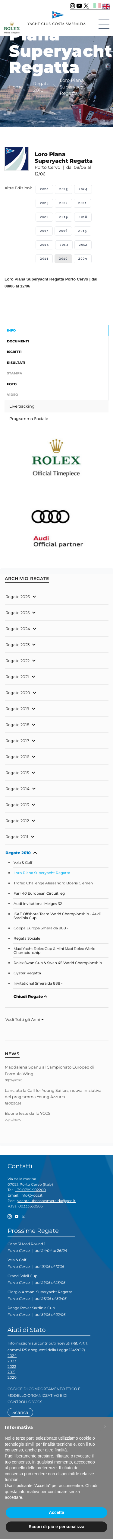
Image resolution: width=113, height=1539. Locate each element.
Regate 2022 (17, 660)
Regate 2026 (17, 596)
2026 (44, 189)
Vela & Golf (23, 863)
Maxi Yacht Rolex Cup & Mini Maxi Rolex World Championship (55, 951)
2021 (82, 203)
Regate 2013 (17, 804)
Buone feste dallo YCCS (27, 1113)
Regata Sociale (27, 938)
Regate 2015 (17, 772)
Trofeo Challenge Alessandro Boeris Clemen (53, 883)
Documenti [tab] (18, 341)
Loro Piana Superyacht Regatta (42, 873)
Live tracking (22, 406)
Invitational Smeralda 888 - (38, 983)
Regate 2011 (16, 836)
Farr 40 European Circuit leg (39, 893)
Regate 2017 (17, 740)
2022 (63, 203)
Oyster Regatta (27, 973)
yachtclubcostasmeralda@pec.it (46, 1200)
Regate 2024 (17, 628)
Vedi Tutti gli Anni (24, 1019)
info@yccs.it (31, 1195)
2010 (63, 259)
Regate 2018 (17, 724)
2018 (83, 217)
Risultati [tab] (16, 363)
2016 (63, 231)
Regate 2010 (18, 852)
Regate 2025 (17, 612)
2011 (44, 259)
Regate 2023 (17, 644)
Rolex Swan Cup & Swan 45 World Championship (58, 963)
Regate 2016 (17, 756)
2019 (63, 217)
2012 (83, 245)
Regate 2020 (17, 692)
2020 (44, 217)
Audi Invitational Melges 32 (38, 904)
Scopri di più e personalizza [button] (56, 1526)
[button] (105, 1427)
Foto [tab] (12, 384)
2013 (64, 245)
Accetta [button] (56, 1512)
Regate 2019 (17, 708)
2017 (44, 231)
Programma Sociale (28, 418)
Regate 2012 (17, 820)
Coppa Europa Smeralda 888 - (41, 928)
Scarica (20, 1412)
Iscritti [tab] (14, 352)
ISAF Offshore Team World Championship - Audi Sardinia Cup (57, 916)
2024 (83, 189)
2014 (44, 245)
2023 (44, 203)
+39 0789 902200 (30, 1190)
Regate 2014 (17, 788)
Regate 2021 (17, 676)
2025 (63, 189)
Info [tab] (11, 330)
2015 (82, 231)
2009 (82, 259)
